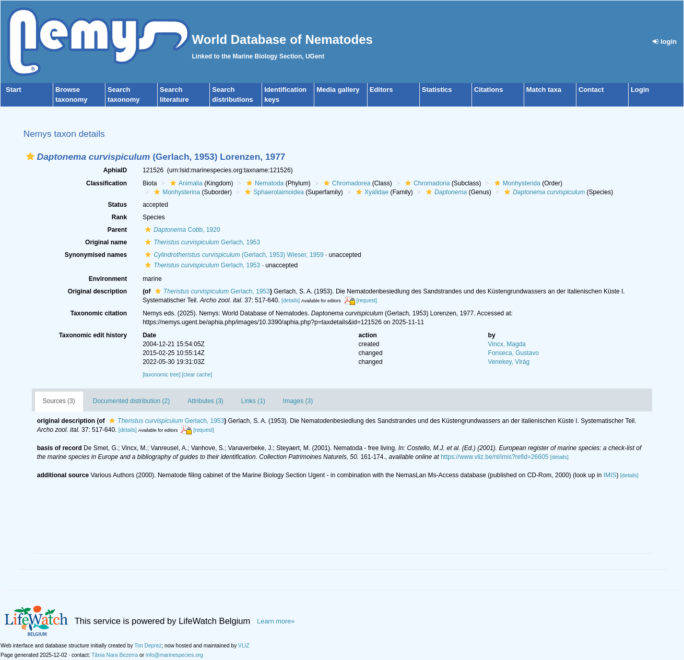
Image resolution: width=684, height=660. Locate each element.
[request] (366, 300)
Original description (97, 291)
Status (117, 204)
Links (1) (253, 401)
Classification (106, 183)
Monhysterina (175, 192)
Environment (108, 278)
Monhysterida (516, 183)
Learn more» (275, 621)
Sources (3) (59, 401)
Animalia (185, 183)
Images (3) (298, 401)
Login (640, 89)
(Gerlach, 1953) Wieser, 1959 (233, 254)
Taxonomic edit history (93, 335)
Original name (106, 242)
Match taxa (543, 89)
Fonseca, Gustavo (513, 353)
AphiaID (115, 170)
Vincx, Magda (507, 344)
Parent (117, 229)
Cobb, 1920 (181, 229)
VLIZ (244, 646)
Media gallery (337, 89)
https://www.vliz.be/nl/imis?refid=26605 (494, 457)
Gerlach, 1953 (201, 242)
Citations (488, 89)
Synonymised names (96, 254)
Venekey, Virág (509, 362)
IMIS (610, 475)
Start (13, 89)
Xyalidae (370, 192)
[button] (30, 156)
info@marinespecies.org (174, 655)
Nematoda (264, 183)
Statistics (437, 89)
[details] (290, 300)
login (665, 41)
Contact (591, 89)
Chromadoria (426, 183)
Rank (119, 217)
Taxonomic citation (98, 313)
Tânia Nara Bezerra (114, 655)
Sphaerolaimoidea (273, 192)
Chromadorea (345, 183)
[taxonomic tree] (161, 375)
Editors (381, 89)
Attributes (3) (205, 401)
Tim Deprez (147, 646)
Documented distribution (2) (131, 401)
